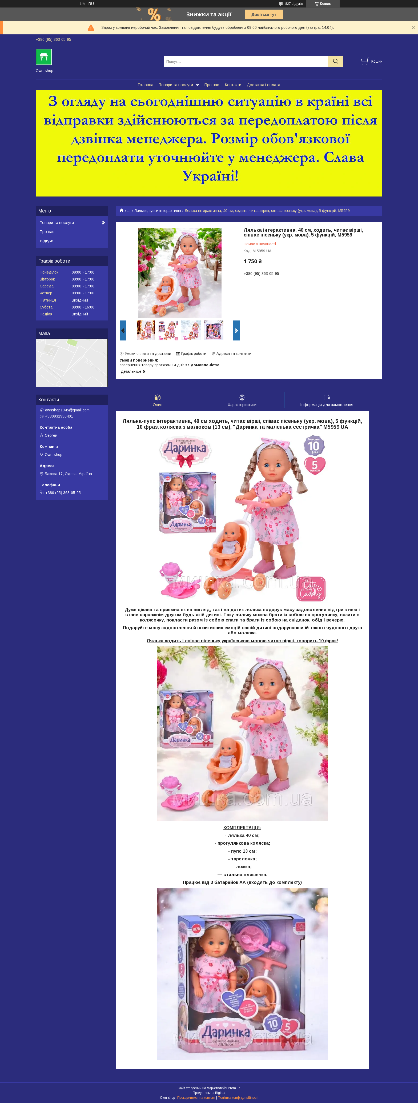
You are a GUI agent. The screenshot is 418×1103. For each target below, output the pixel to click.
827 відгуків (294, 4)
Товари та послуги (176, 84)
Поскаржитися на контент (196, 1098)
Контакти (233, 84)
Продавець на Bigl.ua (209, 1093)
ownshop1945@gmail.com (67, 410)
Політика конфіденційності (238, 1098)
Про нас (211, 84)
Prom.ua (234, 1088)
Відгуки (46, 241)
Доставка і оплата (263, 84)
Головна (145, 84)
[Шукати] (335, 61)
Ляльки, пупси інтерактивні (157, 210)
